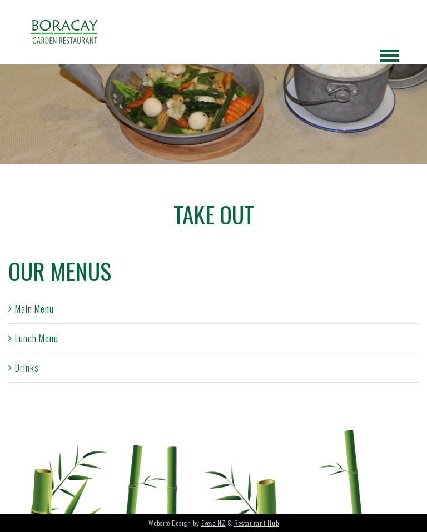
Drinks (27, 367)
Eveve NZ (213, 523)
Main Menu (34, 308)
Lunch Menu (36, 338)
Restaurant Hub (256, 523)
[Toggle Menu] (390, 56)
